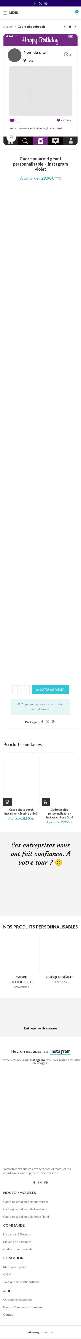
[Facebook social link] (35, 3)
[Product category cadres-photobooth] (21, 963)
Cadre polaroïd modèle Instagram (25, 1201)
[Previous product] (64, 26)
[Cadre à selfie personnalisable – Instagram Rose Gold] (60, 779)
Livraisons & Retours (17, 1234)
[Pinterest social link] (46, 3)
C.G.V (7, 1274)
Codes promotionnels (17, 1249)
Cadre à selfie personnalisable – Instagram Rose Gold (59, 813)
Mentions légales (14, 1267)
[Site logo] (40, 12)
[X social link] (40, 3)
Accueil (8, 26)
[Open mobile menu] (10, 13)
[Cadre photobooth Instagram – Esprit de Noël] (21, 779)
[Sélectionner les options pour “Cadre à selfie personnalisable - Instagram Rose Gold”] (46, 802)
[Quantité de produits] (21, 689)
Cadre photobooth (31, 26)
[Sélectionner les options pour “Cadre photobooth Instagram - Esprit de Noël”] (7, 802)
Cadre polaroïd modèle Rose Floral (26, 1216)
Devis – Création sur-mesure (22, 1307)
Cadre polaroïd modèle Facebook (25, 1209)
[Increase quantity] (27, 689)
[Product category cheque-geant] (60, 961)
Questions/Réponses (17, 1299)
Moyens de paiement (17, 1241)
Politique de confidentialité (21, 1282)
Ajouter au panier (50, 689)
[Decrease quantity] (15, 689)
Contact (8, 1314)
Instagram (37, 1060)
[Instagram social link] (40, 1182)
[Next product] (75, 26)
